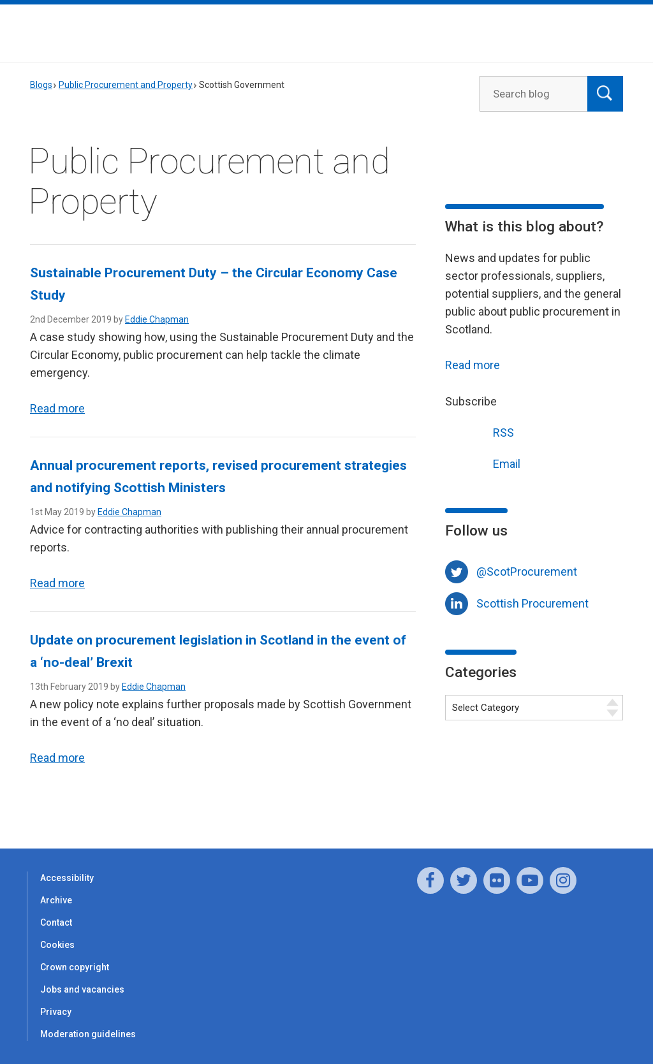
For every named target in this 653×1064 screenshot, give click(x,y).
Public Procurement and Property (126, 85)
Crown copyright (74, 967)
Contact (56, 922)
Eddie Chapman (157, 319)
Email (482, 462)
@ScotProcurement (526, 571)
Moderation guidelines (88, 1034)
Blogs (41, 85)
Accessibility (67, 878)
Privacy (55, 1012)
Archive (56, 900)
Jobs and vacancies (82, 989)
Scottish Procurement (532, 603)
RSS (479, 431)
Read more (57, 408)
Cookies (57, 945)
